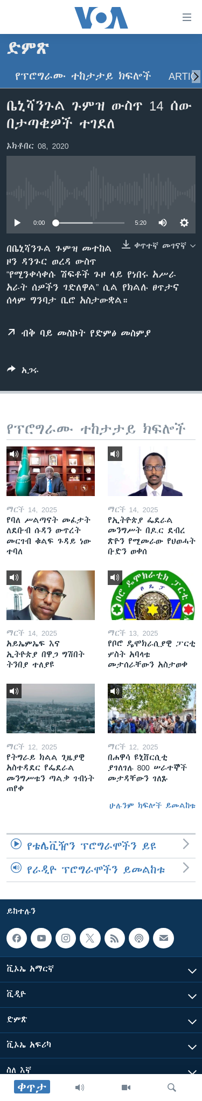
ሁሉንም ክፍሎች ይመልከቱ (152, 805)
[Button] (23, 372)
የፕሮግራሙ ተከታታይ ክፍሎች (83, 76)
